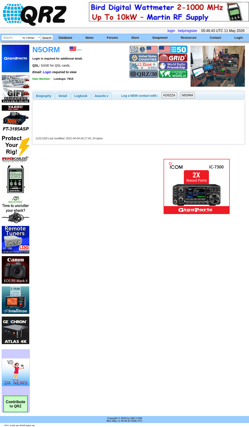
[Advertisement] (93, 186)
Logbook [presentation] (80, 96)
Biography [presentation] (44, 96)
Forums (112, 37)
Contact (215, 37)
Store (135, 37)
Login (238, 37)
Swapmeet (160, 37)
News (89, 37)
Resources (189, 37)
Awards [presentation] (101, 96)
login (171, 31)
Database (65, 37)
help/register (187, 31)
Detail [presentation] (63, 96)
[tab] (44, 96)
